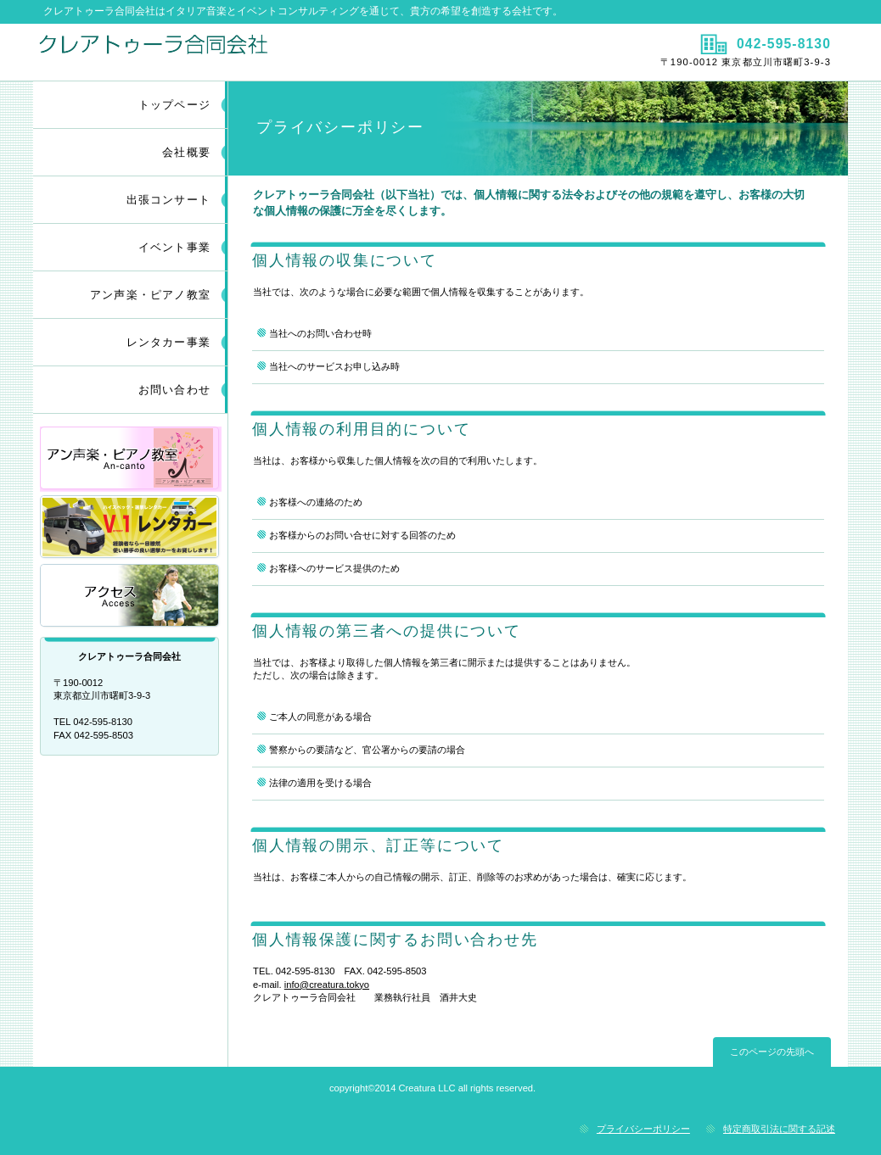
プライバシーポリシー (643, 1129)
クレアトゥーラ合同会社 (234, 52)
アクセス (131, 596)
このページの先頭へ (772, 1051)
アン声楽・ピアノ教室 (131, 459)
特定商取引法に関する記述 (779, 1129)
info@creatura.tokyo (326, 984)
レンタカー (131, 528)
